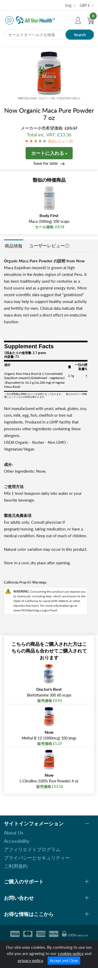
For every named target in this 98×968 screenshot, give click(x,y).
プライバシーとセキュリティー (37, 858)
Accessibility (16, 841)
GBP (85, 5)
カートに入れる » (49, 153)
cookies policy (71, 953)
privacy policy (30, 960)
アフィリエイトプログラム (32, 849)
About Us (13, 833)
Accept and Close (64, 960)
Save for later (45, 163)
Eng (68, 5)
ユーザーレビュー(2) (49, 245)
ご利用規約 (15, 866)
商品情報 (13, 246)
